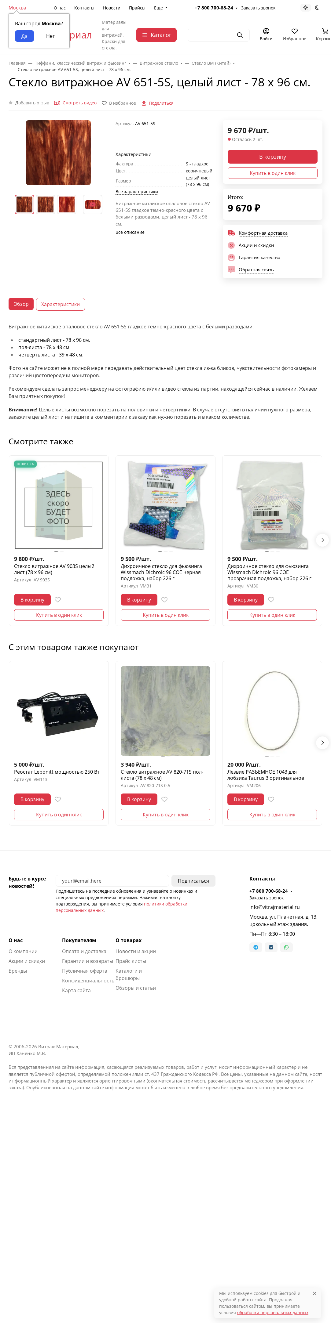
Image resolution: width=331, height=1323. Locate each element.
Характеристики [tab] (60, 304)
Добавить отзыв (32, 103)
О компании (23, 951)
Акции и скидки (27, 961)
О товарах (129, 940)
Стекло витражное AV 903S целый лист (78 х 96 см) (54, 569)
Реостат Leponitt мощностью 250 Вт (57, 772)
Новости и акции (136, 951)
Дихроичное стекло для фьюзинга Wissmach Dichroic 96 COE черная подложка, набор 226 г (161, 572)
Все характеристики (137, 191)
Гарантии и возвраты (87, 961)
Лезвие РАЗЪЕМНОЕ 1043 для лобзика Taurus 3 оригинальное (265, 775)
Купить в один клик (273, 173)
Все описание (130, 232)
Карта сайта (76, 990)
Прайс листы (131, 961)
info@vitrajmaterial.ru (274, 907)
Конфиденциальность (88, 980)
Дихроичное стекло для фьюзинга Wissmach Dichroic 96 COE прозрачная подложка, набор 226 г (269, 572)
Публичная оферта (84, 970)
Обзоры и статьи (136, 988)
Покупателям (79, 940)
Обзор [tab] (21, 304)
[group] (58, 152)
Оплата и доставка (84, 951)
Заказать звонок (266, 898)
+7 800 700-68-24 (268, 891)
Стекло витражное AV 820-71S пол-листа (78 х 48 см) (162, 775)
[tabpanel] (165, 372)
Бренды (18, 970)
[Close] (314, 1293)
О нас (16, 940)
